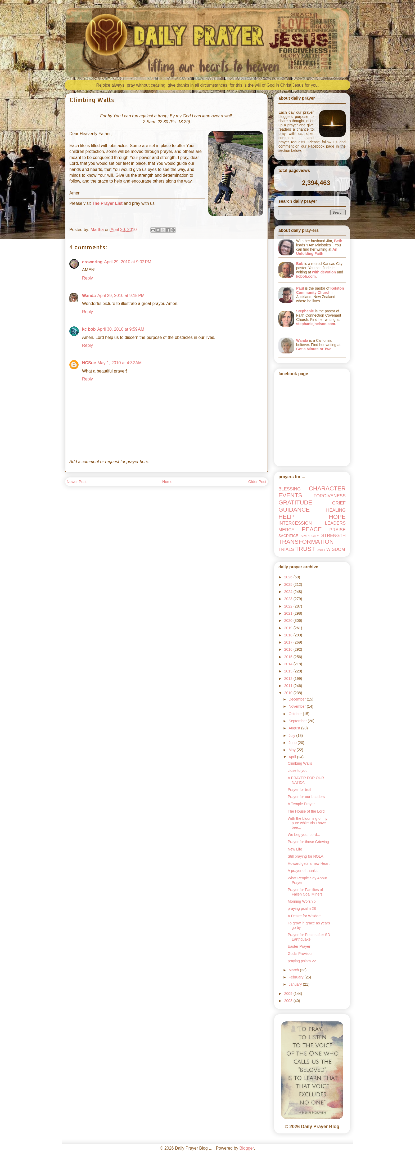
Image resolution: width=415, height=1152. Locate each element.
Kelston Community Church (320, 290)
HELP (286, 516)
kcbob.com (306, 276)
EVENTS (290, 495)
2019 (289, 628)
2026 (289, 577)
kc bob (89, 329)
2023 (289, 599)
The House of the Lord (306, 811)
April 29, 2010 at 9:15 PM (121, 295)
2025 (289, 584)
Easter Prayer (299, 946)
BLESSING (289, 488)
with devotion (324, 272)
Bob (299, 264)
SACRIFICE (288, 536)
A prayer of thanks (303, 871)
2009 (289, 993)
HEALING (336, 510)
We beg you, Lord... (304, 834)
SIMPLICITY (309, 536)
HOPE (337, 516)
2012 (289, 678)
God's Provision (301, 953)
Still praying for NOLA (305, 856)
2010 (289, 693)
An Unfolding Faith (316, 251)
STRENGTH (333, 535)
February (296, 977)
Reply (87, 278)
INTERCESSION (295, 523)
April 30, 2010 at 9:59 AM (120, 329)
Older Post (257, 482)
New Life (295, 849)
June (292, 743)
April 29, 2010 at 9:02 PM (127, 262)
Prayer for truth (300, 789)
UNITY (321, 549)
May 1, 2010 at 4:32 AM (119, 363)
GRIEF (339, 503)
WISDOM (335, 549)
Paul (300, 288)
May (292, 750)
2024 (289, 592)
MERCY (286, 529)
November (297, 706)
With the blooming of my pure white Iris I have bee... (307, 823)
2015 (289, 657)
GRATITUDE (295, 502)
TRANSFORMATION (306, 541)
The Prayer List (107, 203)
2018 (289, 635)
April (292, 757)
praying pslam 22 (302, 961)
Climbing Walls (300, 763)
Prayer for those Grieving (308, 842)
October (295, 714)
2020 (289, 620)
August (294, 728)
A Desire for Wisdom (305, 916)
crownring (92, 262)
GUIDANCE (294, 509)
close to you (298, 770)
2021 (289, 613)
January (295, 984)
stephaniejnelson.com (315, 324)
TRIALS (286, 549)
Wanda (89, 295)
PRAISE (337, 529)
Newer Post (76, 482)
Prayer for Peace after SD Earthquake (309, 937)
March (294, 970)
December (297, 699)
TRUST (305, 549)
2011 (289, 686)
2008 (289, 1001)
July (292, 735)
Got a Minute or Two (314, 349)
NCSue (89, 363)
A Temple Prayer (301, 804)
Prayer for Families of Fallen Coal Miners (305, 892)
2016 (289, 649)
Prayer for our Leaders (306, 797)
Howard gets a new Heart (309, 863)
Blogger (247, 1148)
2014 (289, 664)
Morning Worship (302, 901)
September (298, 721)
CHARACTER (327, 488)
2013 (289, 671)
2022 (289, 606)
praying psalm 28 (302, 908)
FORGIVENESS (330, 495)
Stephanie (305, 311)
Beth (338, 241)
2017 (289, 642)
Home (167, 482)
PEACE (312, 529)
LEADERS (335, 523)
